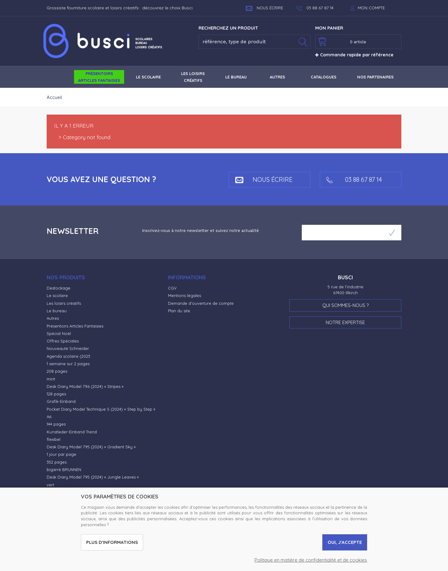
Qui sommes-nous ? (345, 305)
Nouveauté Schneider (68, 348)
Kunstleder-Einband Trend (72, 431)
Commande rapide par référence (354, 55)
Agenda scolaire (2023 (68, 356)
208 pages (57, 371)
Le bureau (57, 310)
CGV (172, 288)
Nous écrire (264, 7)
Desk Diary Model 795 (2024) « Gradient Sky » (91, 446)
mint (51, 378)
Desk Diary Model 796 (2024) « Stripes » (85, 386)
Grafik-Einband (61, 401)
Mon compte (371, 7)
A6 (49, 416)
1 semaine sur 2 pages (68, 363)
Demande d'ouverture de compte (201, 303)
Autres (53, 318)
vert (50, 484)
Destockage (58, 288)
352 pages (57, 462)
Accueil (54, 97)
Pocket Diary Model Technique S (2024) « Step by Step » (101, 409)
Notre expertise (345, 322)
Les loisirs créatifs (64, 303)
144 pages (56, 424)
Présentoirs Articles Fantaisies (75, 325)
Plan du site (179, 310)
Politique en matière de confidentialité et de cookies (310, 560)
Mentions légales (184, 295)
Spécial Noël (59, 333)
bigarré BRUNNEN (64, 469)
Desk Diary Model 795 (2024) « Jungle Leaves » (93, 476)
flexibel (53, 439)
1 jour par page (61, 454)
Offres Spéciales (63, 340)
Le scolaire (57, 295)
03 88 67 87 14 (354, 179)
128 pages (56, 393)
